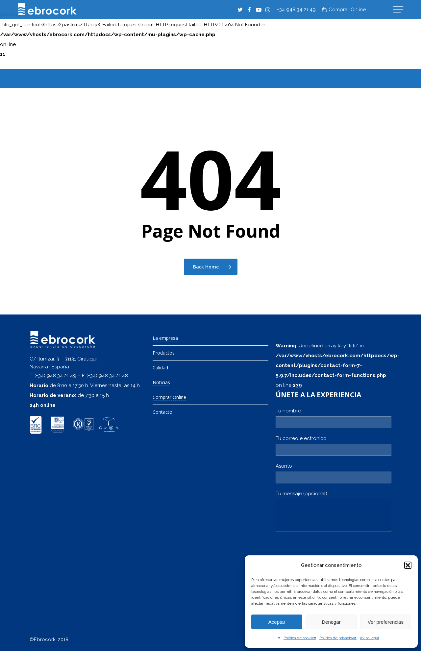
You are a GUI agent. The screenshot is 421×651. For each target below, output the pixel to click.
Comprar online (347, 9)
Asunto (333, 473)
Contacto (162, 412)
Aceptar (276, 622)
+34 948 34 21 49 (296, 9)
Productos (164, 353)
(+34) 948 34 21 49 (55, 376)
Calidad (160, 368)
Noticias (161, 382)
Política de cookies (300, 638)
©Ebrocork (43, 639)
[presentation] (326, 554)
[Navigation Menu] (399, 9)
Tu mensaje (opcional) (333, 511)
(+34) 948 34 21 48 (107, 376)
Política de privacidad (338, 638)
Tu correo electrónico (333, 445)
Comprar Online (169, 397)
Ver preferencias (386, 622)
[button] (408, 565)
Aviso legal (369, 638)
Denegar (331, 622)
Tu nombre (333, 418)
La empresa (165, 338)
